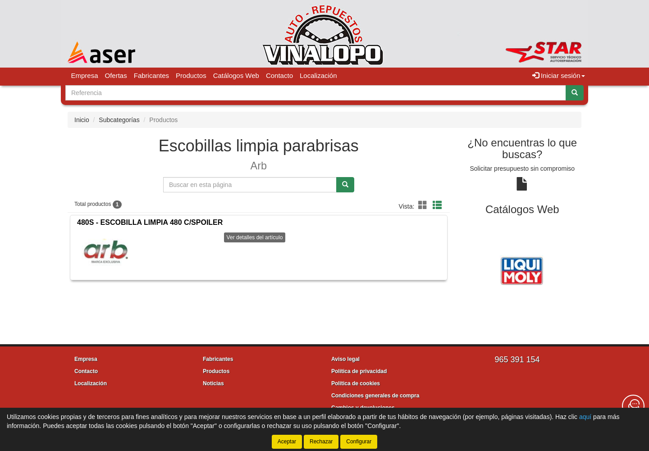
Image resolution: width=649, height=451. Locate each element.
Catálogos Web (236, 75)
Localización (318, 75)
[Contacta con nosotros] (633, 406)
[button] (424, 205)
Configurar (358, 441)
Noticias (213, 383)
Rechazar (321, 441)
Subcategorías (119, 119)
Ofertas (116, 75)
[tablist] (522, 270)
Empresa (84, 75)
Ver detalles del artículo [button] (255, 237)
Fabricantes (151, 75)
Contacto (279, 75)
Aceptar (287, 441)
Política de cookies (355, 383)
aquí (585, 416)
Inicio (81, 119)
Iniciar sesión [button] (558, 75)
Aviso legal (345, 359)
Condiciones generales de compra (375, 395)
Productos (191, 75)
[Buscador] (315, 92)
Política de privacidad (359, 371)
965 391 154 (516, 359)
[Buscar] (575, 92)
